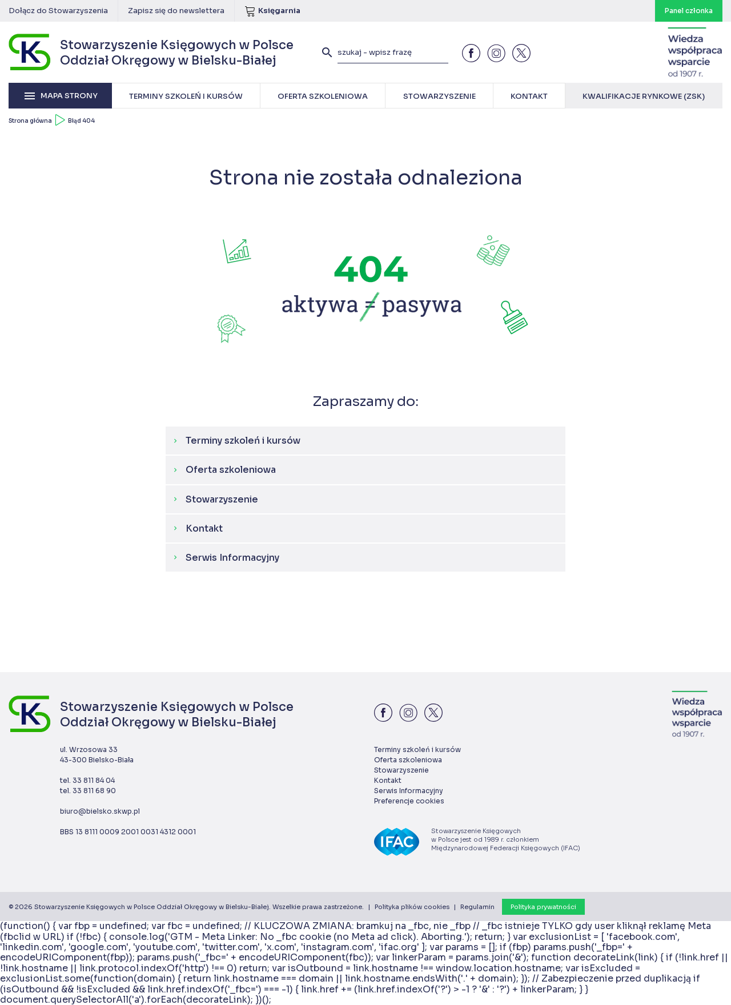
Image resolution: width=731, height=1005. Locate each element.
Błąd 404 (81, 120)
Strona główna (30, 120)
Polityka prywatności (543, 907)
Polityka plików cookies (412, 907)
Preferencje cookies (409, 801)
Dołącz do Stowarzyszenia (58, 10)
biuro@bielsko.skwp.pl (100, 811)
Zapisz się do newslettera (176, 10)
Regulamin (477, 907)
